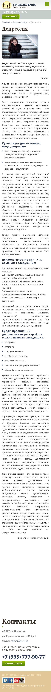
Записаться (11, 16)
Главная (6, 22)
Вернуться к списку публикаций (33, 537)
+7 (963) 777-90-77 (23, 657)
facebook (10, 680)
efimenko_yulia (19, 641)
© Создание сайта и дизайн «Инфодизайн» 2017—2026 (23, 687)
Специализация (20, 22)
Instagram (21, 680)
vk (5, 680)
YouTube (16, 680)
